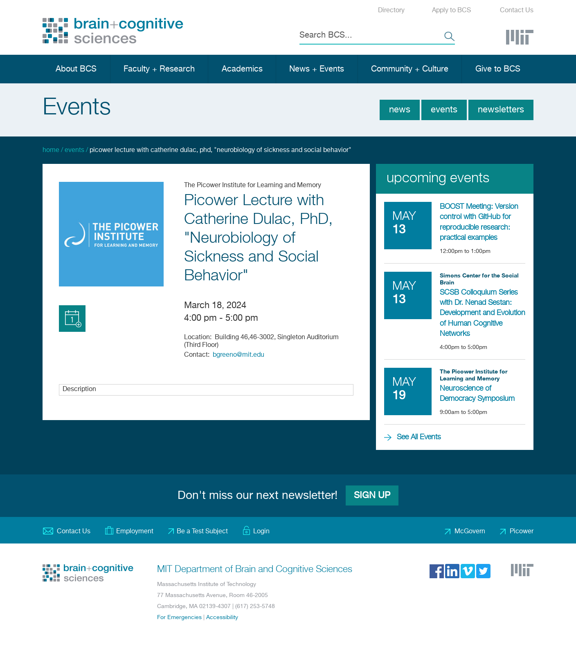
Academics (242, 69)
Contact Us (516, 10)
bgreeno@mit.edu (238, 355)
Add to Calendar (72, 318)
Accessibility (222, 617)
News (399, 109)
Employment (134, 531)
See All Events (419, 437)
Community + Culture (409, 69)
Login (261, 531)
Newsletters (501, 109)
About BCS (76, 69)
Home (51, 150)
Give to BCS (497, 69)
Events (444, 109)
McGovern (469, 531)
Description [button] (79, 389)
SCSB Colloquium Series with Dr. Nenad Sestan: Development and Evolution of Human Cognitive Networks (482, 313)
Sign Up (372, 495)
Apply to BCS (451, 10)
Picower (521, 531)
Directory (391, 10)
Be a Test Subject (202, 531)
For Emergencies (179, 617)
